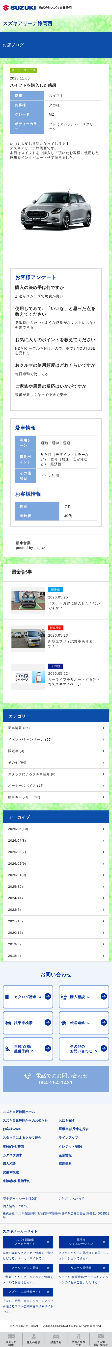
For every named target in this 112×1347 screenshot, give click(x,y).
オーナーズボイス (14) (26, 785)
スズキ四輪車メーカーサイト (25, 1241)
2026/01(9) (17, 875)
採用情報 (65, 1164)
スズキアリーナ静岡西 (27, 23)
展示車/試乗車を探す (74, 1129)
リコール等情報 (81, 1267)
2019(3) (14, 944)
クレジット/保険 (70, 1146)
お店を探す (67, 1120)
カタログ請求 (12, 1155)
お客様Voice (12, 1129)
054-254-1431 (56, 1082)
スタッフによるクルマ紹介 (22, 1138)
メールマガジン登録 (25, 1267)
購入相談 (9, 1164)
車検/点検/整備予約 (16, 1181)
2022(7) (14, 909)
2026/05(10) (18, 829)
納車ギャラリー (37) (24, 797)
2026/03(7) (17, 852)
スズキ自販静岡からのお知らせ (25, 1120)
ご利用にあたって (71, 1198)
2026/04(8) (17, 840)
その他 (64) (17, 762)
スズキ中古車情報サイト (25, 1292)
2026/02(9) (17, 863)
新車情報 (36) (19, 728)
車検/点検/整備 (13, 1146)
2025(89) (15, 886)
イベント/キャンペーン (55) (30, 739)
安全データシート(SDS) (20, 1198)
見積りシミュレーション (81, 1241)
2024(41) (15, 898)
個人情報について (15, 1206)
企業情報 (65, 1155)
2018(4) (14, 956)
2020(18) (15, 932)
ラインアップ (68, 1138)
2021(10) (15, 921)
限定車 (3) (16, 751)
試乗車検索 (11, 1172)
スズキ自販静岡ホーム (19, 1112)
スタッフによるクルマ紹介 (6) (32, 774)
